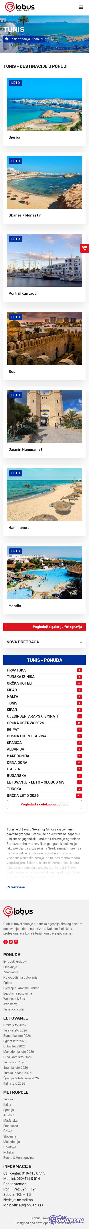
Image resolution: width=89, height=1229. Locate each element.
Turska (8, 1099)
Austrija (8, 1115)
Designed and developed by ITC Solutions (44, 1223)
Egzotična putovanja (17, 993)
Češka (7, 1131)
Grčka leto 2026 (14, 1025)
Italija (7, 1105)
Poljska (8, 1152)
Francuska (10, 1126)
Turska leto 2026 (15, 1030)
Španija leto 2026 (15, 1068)
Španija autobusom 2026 (21, 1078)
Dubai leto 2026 (14, 1046)
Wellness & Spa (14, 999)
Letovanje (10, 967)
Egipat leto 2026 (14, 1041)
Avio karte (10, 1004)
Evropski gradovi (15, 962)
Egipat (7, 983)
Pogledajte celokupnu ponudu (44, 804)
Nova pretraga (44, 642)
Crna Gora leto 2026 (17, 1057)
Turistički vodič (14, 1009)
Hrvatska (9, 1147)
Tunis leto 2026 (14, 1062)
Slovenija (9, 1136)
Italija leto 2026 (14, 1084)
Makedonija (11, 1142)
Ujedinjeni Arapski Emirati (21, 988)
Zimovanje (10, 972)
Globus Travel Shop (44, 1218)
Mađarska (10, 1121)
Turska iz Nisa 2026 (17, 1073)
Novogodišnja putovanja (20, 977)
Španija (8, 1110)
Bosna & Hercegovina (18, 1158)
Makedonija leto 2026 (18, 1052)
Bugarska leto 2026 (17, 1036)
